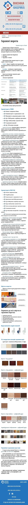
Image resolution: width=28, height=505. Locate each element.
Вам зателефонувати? (14, 16)
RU (21, 13)
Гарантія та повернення (14, 499)
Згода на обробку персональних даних (14, 502)
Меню (5, 32)
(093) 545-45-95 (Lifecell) (13, 29)
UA (18, 13)
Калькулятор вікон (14, 20)
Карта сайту (23, 482)
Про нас (14, 497)
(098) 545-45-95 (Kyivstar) (13, 24)
